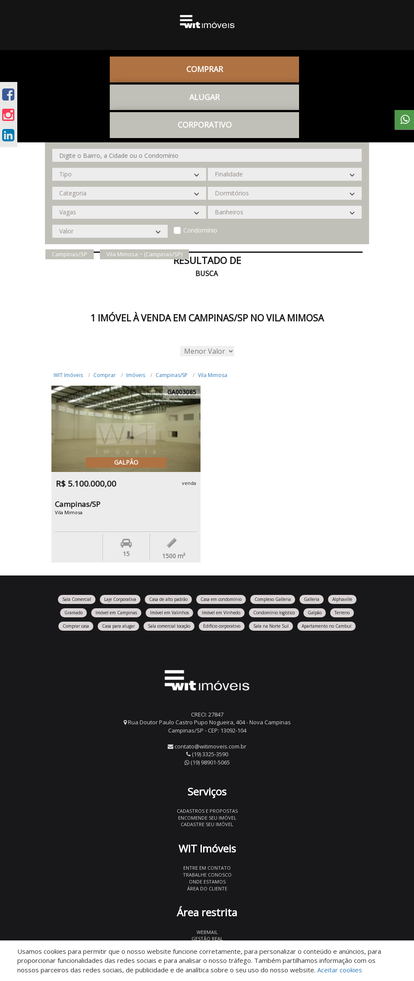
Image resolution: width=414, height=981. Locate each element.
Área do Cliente (207, 888)
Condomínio (200, 230)
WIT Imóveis (68, 375)
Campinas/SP (172, 375)
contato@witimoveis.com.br (210, 746)
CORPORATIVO (205, 124)
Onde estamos (207, 881)
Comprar (204, 69)
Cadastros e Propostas (207, 811)
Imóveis (135, 375)
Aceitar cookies (339, 969)
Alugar (204, 97)
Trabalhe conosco (207, 874)
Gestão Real (207, 938)
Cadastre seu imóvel (207, 824)
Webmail (207, 932)
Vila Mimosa (212, 375)
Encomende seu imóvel (207, 817)
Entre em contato (207, 868)
